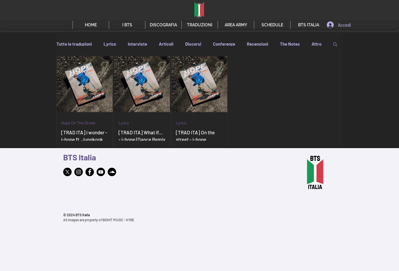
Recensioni (257, 44)
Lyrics (110, 44)
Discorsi (193, 44)
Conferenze (224, 44)
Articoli (166, 44)
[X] (67, 172)
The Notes (290, 44)
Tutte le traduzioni (74, 44)
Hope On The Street (78, 122)
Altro (316, 44)
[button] (127, 25)
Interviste (137, 44)
